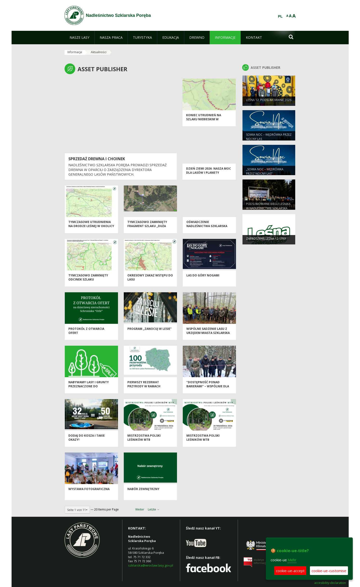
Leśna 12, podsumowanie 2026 (268, 103)
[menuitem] (79, 37)
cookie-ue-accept (290, 570)
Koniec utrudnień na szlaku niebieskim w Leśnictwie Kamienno (203, 122)
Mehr (292, 559)
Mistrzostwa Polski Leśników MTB (144, 441)
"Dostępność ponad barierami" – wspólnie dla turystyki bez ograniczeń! (208, 389)
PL (280, 16)
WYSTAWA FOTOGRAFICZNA (89, 492)
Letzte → (154, 509)
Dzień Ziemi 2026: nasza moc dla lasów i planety (208, 174)
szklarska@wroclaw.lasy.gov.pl (150, 565)
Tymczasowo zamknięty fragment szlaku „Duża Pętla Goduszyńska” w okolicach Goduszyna (147, 231)
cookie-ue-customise (329, 570)
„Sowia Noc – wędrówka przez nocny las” (264, 174)
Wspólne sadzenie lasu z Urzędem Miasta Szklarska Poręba (208, 336)
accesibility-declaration (330, 583)
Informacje (74, 52)
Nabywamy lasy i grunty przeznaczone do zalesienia (88, 389)
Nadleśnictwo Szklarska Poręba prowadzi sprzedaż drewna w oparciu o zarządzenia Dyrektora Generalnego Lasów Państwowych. (117, 170)
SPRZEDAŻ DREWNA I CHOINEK (96, 158)
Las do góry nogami (202, 278)
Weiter (139, 509)
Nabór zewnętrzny (143, 492)
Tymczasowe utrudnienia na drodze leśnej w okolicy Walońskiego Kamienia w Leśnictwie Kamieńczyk (91, 231)
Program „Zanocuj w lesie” (149, 332)
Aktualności (98, 52)
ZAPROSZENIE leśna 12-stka (266, 241)
